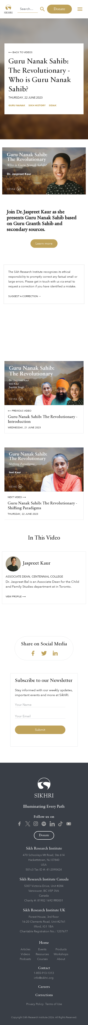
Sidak (53, 105)
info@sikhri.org (43, 978)
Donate (59, 9)
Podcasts (25, 959)
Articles (25, 949)
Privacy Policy (35, 1004)
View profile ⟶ (16, 596)
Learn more (44, 243)
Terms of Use (53, 1004)
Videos (25, 954)
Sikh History (37, 105)
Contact (44, 968)
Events (42, 949)
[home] (8, 9)
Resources (42, 954)
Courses (42, 959)
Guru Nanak (16, 105)
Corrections (44, 995)
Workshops (61, 954)
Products (61, 949)
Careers (44, 987)
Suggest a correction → (24, 296)
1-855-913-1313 (44, 973)
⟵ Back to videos (20, 52)
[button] (80, 9)
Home (44, 943)
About (61, 959)
